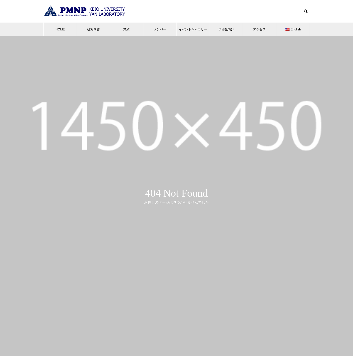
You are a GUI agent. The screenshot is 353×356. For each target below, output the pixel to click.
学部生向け (226, 29)
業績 (126, 29)
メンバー (160, 29)
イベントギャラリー (193, 29)
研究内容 (93, 29)
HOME (60, 29)
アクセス (259, 29)
